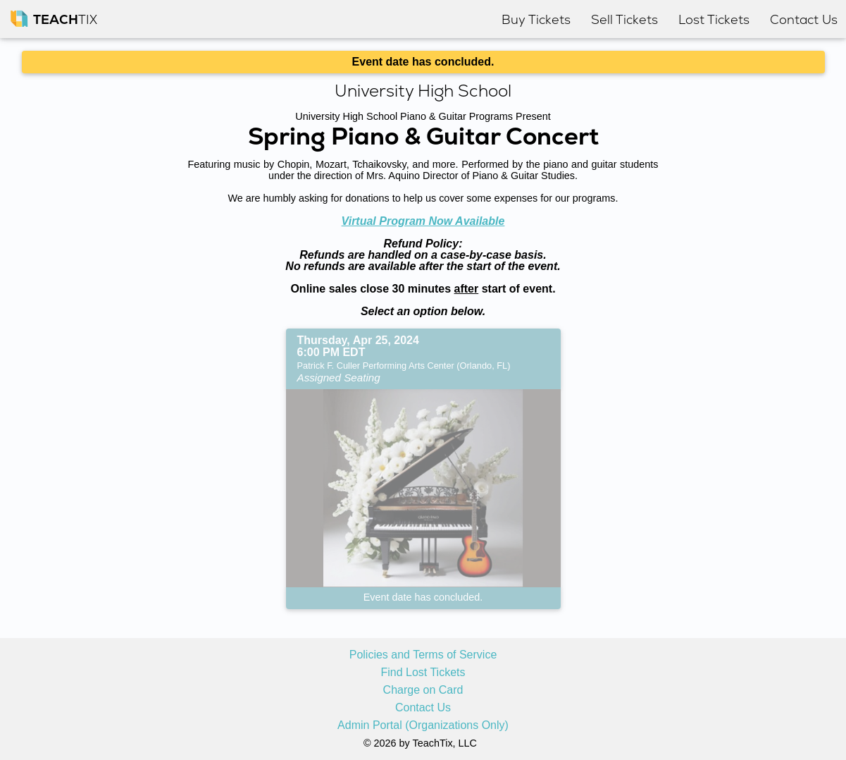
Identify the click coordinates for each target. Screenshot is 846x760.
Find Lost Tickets (422, 672)
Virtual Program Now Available (423, 221)
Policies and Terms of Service (423, 655)
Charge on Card (423, 690)
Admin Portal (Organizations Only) (423, 725)
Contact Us (423, 707)
